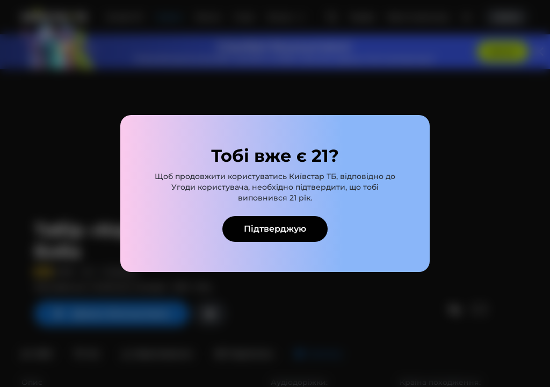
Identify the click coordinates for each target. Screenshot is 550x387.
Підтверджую (275, 229)
